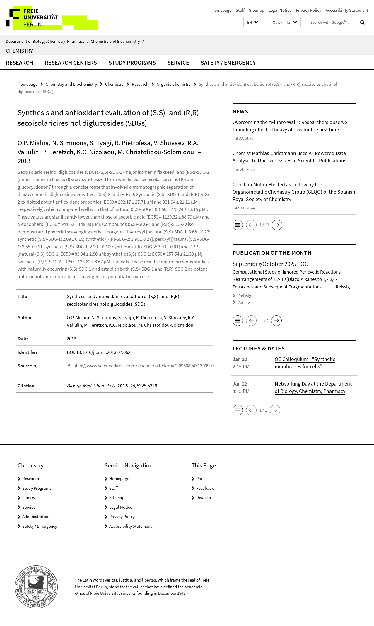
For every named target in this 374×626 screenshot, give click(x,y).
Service (178, 62)
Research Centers (71, 62)
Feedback (205, 488)
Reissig (244, 295)
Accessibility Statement (347, 10)
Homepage (221, 10)
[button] (252, 22)
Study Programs (132, 62)
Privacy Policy (308, 10)
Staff (240, 10)
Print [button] (200, 478)
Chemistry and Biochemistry (117, 41)
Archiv (244, 302)
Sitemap (256, 10)
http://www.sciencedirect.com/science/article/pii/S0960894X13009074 (144, 365)
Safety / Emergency (228, 62)
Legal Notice (280, 10)
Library (28, 497)
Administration (35, 516)
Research (19, 62)
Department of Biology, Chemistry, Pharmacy (47, 41)
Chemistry (19, 50)
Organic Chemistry (174, 84)
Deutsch (203, 497)
